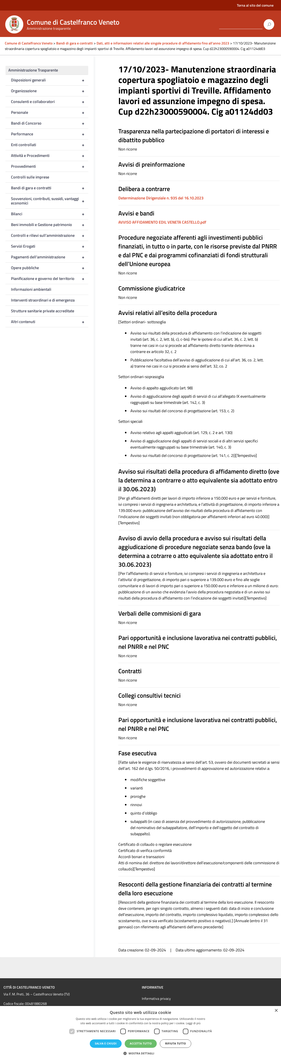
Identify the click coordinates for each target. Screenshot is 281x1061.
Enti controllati (49, 145)
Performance (49, 134)
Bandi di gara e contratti (49, 188)
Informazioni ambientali (31, 289)
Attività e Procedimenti (49, 155)
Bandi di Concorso (49, 123)
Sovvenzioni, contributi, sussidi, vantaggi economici (49, 200)
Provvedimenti (49, 166)
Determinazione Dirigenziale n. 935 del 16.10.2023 (161, 198)
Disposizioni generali (49, 80)
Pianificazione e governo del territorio (49, 278)
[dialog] (140, 1033)
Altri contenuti (49, 321)
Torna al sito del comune (255, 5)
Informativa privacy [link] (156, 998)
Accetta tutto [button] (141, 1043)
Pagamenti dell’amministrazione (49, 257)
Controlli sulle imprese (30, 177)
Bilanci (49, 214)
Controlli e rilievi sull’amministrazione (49, 235)
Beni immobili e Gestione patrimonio (49, 224)
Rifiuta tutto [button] (175, 1043)
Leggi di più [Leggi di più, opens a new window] (193, 1023)
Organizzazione (49, 91)
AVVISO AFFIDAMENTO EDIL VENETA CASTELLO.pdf (162, 222)
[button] (140, 1053)
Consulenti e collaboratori (49, 101)
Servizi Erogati (49, 246)
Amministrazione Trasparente (33, 70)
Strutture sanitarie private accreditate (42, 311)
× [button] (276, 1010)
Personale (49, 112)
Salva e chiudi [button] (106, 1043)
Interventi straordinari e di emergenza (43, 300)
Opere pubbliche (49, 268)
